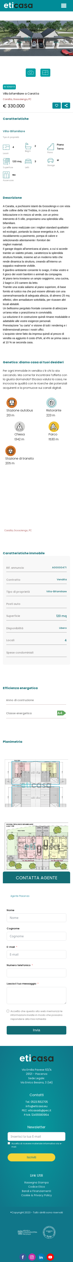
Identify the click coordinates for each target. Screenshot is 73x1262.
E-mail (11, 947)
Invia (36, 1030)
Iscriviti (31, 1157)
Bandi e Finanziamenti (36, 1191)
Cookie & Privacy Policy (36, 1195)
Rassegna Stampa (36, 1182)
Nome (10, 910)
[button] (4, 38)
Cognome (13, 928)
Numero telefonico (18, 965)
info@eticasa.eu (36, 1106)
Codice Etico (36, 1187)
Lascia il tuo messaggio (21, 983)
